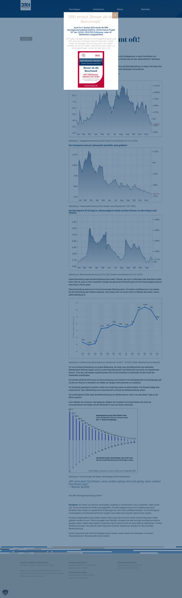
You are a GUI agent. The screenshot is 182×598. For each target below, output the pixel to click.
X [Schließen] (115, 15)
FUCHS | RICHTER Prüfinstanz (91, 32)
